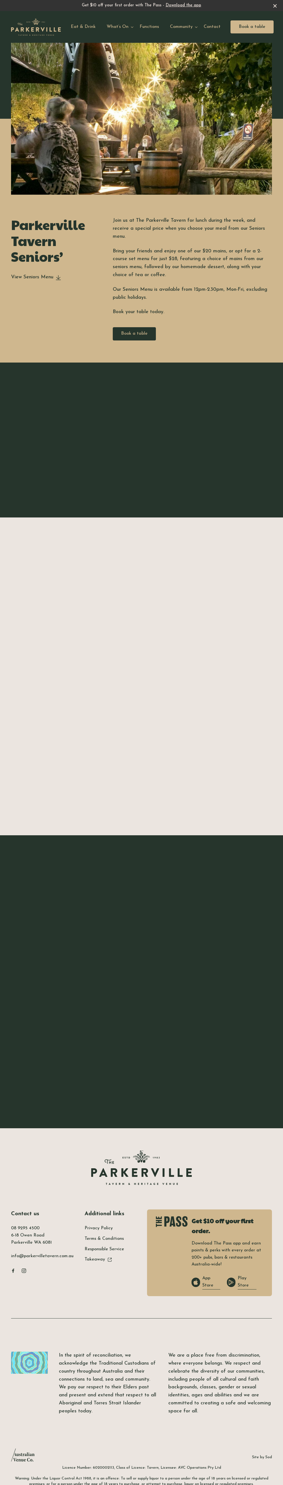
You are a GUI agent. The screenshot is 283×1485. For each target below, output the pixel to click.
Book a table (252, 27)
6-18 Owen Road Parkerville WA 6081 (31, 1239)
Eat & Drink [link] (83, 27)
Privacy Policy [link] (99, 1228)
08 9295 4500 (25, 1228)
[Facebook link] (13, 1271)
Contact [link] (212, 27)
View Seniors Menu (36, 277)
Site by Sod (262, 1457)
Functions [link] (149, 27)
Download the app (183, 5)
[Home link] (36, 27)
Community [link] (181, 27)
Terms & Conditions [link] (104, 1238)
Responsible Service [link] (104, 1249)
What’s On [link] (118, 27)
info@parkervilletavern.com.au (42, 1256)
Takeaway (98, 1259)
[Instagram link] (24, 1271)
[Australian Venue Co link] (23, 1457)
